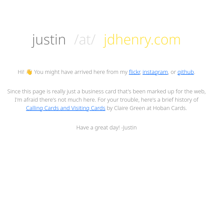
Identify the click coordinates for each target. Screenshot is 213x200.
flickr (134, 72)
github (186, 72)
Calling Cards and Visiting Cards (65, 108)
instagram (155, 72)
